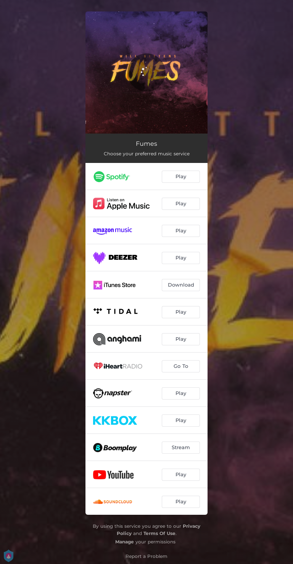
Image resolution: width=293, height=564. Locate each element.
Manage (124, 542)
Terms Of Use (159, 533)
